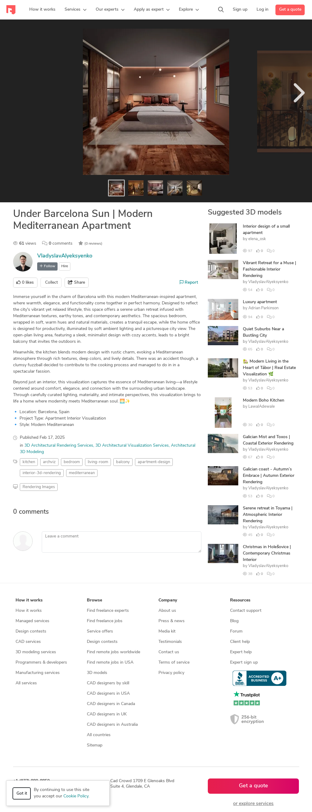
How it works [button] (29, 600)
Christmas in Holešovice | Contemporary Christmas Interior (267, 553)
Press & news (171, 621)
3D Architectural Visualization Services (132, 445)
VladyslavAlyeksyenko (64, 256)
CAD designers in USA (108, 693)
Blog (234, 621)
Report (189, 282)
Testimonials (170, 642)
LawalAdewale (261, 407)
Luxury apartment (260, 302)
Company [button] (167, 600)
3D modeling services (36, 652)
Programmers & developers (41, 662)
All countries (99, 735)
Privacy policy (171, 673)
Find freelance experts (108, 610)
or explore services (253, 803)
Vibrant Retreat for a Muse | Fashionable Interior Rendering (269, 269)
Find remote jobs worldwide (113, 652)
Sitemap (94, 745)
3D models (97, 673)
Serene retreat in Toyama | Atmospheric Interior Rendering (267, 514)
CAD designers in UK (107, 714)
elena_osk (257, 239)
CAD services (28, 642)
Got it (21, 793)
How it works (29, 610)
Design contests (31, 631)
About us (167, 610)
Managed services (32, 621)
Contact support (245, 610)
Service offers (100, 631)
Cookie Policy (75, 796)
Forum (236, 631)
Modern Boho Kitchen (263, 400)
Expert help (241, 652)
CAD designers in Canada (111, 704)
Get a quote (290, 9)
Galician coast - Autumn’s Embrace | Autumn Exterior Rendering (268, 475)
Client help (240, 642)
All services (26, 683)
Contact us (168, 652)
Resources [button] (240, 600)
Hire (64, 266)
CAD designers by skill (108, 683)
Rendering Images (39, 487)
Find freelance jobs (104, 621)
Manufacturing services (38, 673)
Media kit (167, 631)
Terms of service (174, 662)
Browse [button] (94, 600)
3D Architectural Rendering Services (58, 445)
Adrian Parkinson (263, 308)
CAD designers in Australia (112, 724)
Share (76, 282)
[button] (75, 10)
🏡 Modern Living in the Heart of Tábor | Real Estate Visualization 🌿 (269, 368)
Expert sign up (244, 662)
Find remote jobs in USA (110, 662)
